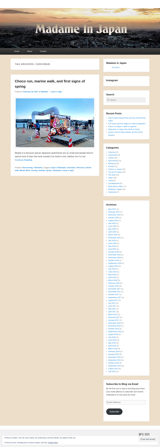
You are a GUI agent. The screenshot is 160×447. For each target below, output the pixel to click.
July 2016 (112, 337)
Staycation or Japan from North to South (124, 129)
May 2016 (112, 343)
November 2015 (114, 360)
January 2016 (113, 354)
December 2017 (114, 289)
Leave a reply (56, 92)
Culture (111, 158)
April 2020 (112, 232)
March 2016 (113, 349)
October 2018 (113, 260)
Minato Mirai (25, 170)
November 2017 (114, 292)
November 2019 (114, 238)
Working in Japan (115, 189)
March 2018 (113, 280)
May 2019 (112, 246)
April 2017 (112, 312)
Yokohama (38, 168)
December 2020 (114, 215)
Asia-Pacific (112, 155)
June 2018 (112, 272)
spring (48, 170)
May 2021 (112, 209)
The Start (111, 175)
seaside (41, 170)
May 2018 (112, 275)
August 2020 (113, 220)
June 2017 (112, 306)
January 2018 (113, 286)
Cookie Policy (53, 443)
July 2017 (112, 303)
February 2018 (114, 283)
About (29, 51)
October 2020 (113, 218)
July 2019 (112, 240)
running (34, 170)
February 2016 (114, 351)
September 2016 (114, 332)
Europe (111, 166)
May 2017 (112, 309)
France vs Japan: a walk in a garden (122, 126)
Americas (112, 152)
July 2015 (112, 371)
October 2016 (113, 329)
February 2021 (114, 212)
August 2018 (113, 266)
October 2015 (113, 363)
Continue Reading (23, 160)
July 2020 (112, 223)
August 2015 (113, 369)
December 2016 (114, 323)
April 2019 (112, 249)
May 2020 (112, 229)
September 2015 (114, 366)
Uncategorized (114, 183)
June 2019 (112, 243)
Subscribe (114, 411)
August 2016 (113, 334)
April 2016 (112, 346)
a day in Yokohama (58, 168)
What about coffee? (116, 186)
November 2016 (114, 326)
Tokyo (110, 178)
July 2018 (112, 269)
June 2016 (112, 340)
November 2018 (114, 258)
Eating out (112, 163)
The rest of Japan (115, 172)
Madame (44, 92)
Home (16, 51)
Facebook (115, 67)
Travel (110, 181)
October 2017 (113, 294)
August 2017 (113, 300)
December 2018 (114, 255)
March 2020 (113, 235)
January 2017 (113, 320)
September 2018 (114, 263)
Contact (43, 51)
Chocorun (80, 168)
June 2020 (112, 226)
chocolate (71, 168)
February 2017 (114, 317)
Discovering (28, 168)
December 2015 (114, 357)
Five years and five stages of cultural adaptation (126, 124)
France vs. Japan (115, 169)
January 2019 (113, 252)
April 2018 (112, 277)
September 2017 (114, 297)
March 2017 (113, 314)
